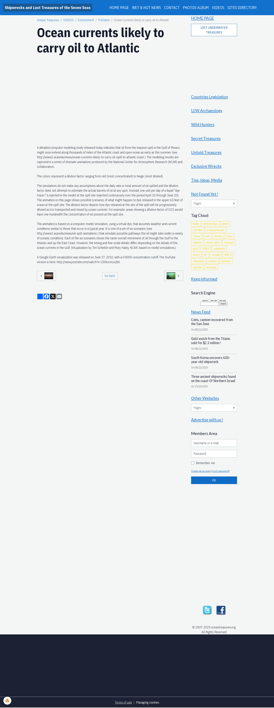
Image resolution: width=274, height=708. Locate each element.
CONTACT (172, 7)
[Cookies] (7, 701)
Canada (215, 254)
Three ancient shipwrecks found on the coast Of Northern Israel (213, 378)
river (207, 236)
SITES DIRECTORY (242, 7)
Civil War (198, 230)
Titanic (197, 236)
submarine (219, 248)
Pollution (104, 20)
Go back (110, 276)
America (197, 242)
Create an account (201, 471)
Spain (196, 223)
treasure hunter (216, 230)
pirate (225, 223)
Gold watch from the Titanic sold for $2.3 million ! (210, 340)
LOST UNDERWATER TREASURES (214, 30)
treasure (229, 242)
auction (212, 261)
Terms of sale (123, 702)
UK (205, 254)
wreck (196, 254)
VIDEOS (218, 7)
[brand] (47, 8)
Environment (86, 20)
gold (195, 248)
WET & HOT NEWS (146, 7)
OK (214, 480)
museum (226, 261)
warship (197, 267)
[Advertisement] (214, 63)
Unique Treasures (48, 20)
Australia (211, 267)
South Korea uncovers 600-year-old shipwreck (210, 359)
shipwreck (198, 261)
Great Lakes (213, 242)
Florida (218, 236)
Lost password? (221, 471)
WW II (228, 254)
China (229, 236)
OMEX (205, 248)
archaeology (210, 223)
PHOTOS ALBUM (196, 7)
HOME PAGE (119, 7)
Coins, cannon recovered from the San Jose (212, 321)
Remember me (205, 463)
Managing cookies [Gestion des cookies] (147, 702)
